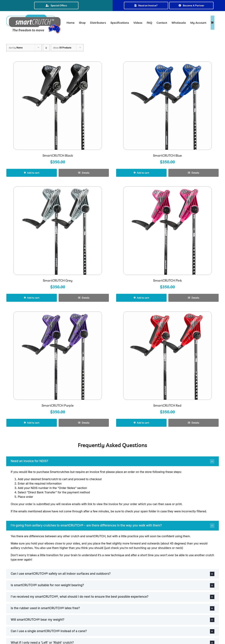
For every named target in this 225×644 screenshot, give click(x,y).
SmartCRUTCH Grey (57, 280)
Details (85, 172)
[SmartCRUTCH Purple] (57, 355)
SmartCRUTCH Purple (58, 405)
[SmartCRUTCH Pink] (167, 231)
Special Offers (56, 5)
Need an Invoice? (146, 5)
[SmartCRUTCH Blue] (167, 106)
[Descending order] (46, 47)
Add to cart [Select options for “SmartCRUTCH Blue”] (143, 172)
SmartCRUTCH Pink (167, 280)
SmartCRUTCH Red (167, 405)
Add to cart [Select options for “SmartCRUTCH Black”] (33, 172)
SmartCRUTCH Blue (167, 155)
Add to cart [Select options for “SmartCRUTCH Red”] (143, 422)
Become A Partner (191, 5)
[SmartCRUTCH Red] (167, 355)
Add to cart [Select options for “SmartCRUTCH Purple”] (33, 422)
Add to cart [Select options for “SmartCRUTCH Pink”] (143, 297)
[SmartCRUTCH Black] (57, 106)
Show (62, 47)
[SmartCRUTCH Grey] (57, 231)
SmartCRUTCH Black (57, 155)
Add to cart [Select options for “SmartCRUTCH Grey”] (33, 297)
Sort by (16, 47)
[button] (112, 461)
